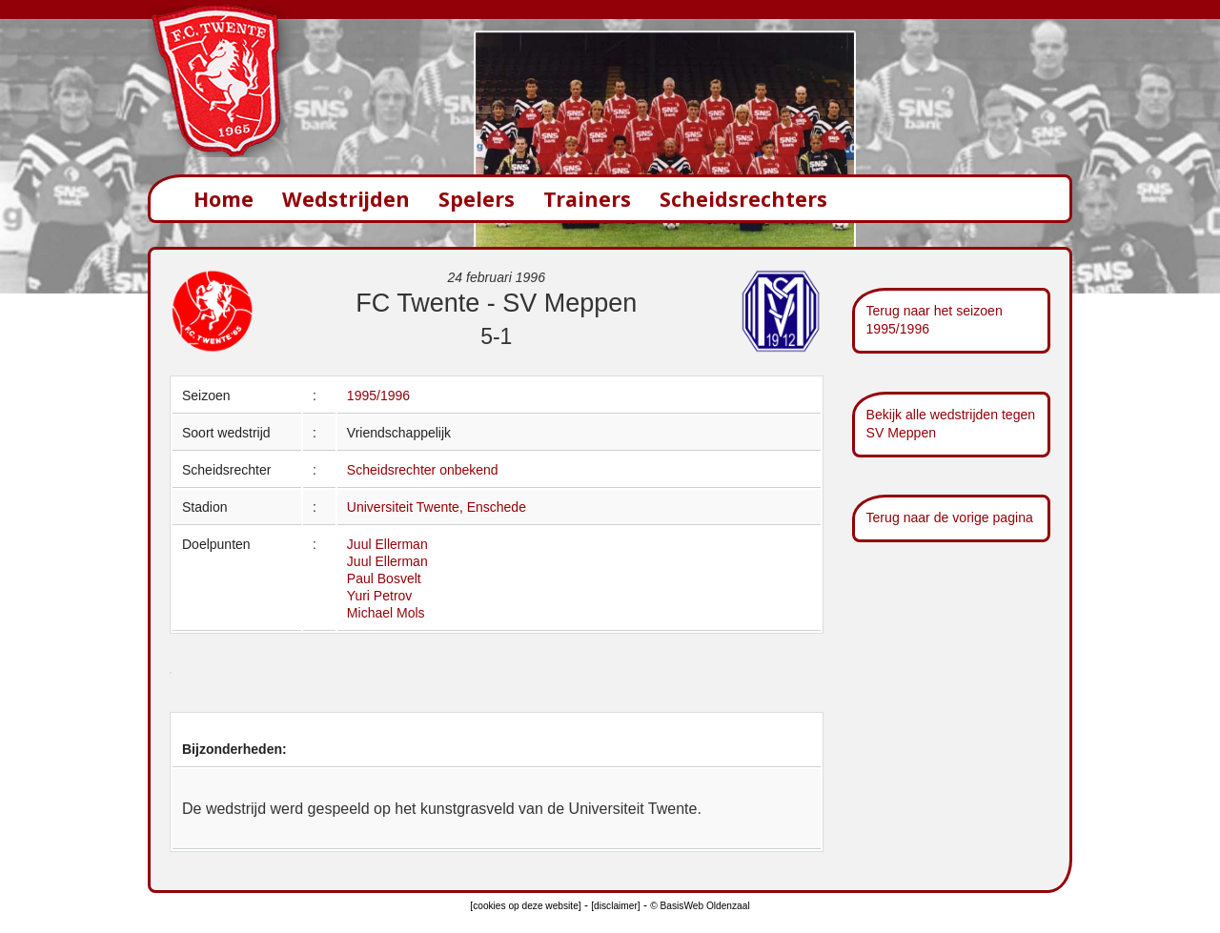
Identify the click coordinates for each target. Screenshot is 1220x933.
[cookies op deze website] (525, 906)
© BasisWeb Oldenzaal (699, 906)
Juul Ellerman (387, 544)
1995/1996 (378, 395)
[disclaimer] (615, 906)
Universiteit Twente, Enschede (436, 507)
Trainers (587, 199)
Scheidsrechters (743, 199)
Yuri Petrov (379, 595)
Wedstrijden (346, 199)
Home (223, 199)
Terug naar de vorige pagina (949, 517)
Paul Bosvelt (384, 578)
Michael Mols (386, 612)
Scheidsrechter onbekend (422, 469)
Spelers (476, 199)
